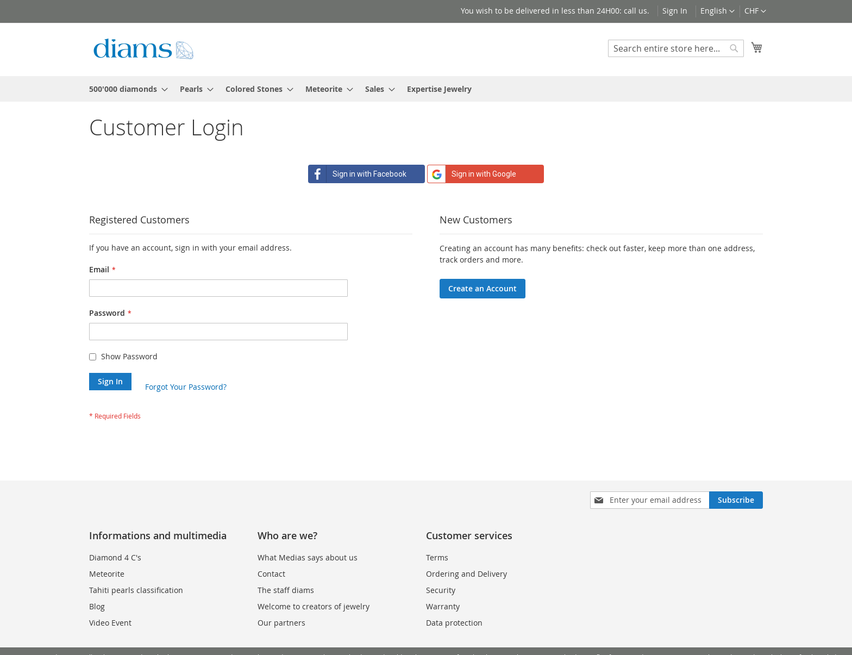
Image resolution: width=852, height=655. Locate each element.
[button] (755, 11)
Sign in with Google (472, 174)
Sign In (674, 10)
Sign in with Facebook (357, 174)
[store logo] (143, 49)
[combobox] (676, 48)
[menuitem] (125, 89)
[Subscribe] (736, 500)
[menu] (426, 89)
